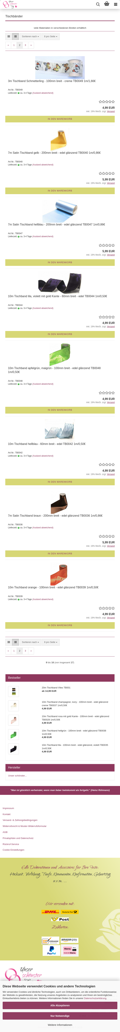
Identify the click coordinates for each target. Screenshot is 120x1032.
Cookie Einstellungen (13, 850)
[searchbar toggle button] (97, 4)
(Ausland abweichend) (42, 93)
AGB (5, 832)
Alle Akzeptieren (60, 1005)
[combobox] (30, 36)
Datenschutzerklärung (95, 998)
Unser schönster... (17, 775)
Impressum (8, 808)
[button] (8, 36)
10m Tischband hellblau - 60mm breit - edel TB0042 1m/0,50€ (46, 443)
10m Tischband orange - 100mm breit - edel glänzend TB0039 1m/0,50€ (53, 587)
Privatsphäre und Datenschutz (18, 838)
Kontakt (6, 814)
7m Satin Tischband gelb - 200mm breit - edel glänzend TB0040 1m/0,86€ (54, 152)
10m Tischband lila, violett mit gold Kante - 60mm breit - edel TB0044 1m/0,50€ (57, 296)
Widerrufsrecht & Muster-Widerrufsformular (25, 826)
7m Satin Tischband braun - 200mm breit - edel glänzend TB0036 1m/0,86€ (55, 515)
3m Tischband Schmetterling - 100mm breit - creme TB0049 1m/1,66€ (52, 81)
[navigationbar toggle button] (115, 4)
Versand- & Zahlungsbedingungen (20, 820)
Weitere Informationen (60, 1024)
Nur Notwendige (59, 1015)
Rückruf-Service (11, 844)
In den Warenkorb (60, 119)
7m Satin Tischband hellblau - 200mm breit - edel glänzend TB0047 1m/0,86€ (56, 224)
